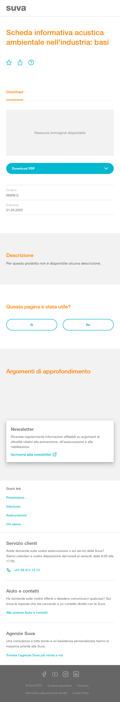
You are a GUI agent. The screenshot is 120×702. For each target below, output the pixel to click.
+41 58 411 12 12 (23, 570)
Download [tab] (14, 92)
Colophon (83, 685)
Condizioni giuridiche (60, 685)
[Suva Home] (16, 8)
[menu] (9, 62)
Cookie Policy (81, 693)
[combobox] (60, 168)
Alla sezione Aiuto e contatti (27, 612)
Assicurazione (16, 515)
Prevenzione (15, 497)
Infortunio (13, 506)
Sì (31, 325)
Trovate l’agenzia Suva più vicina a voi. (34, 655)
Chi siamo (13, 524)
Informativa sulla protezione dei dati (46, 693)
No (88, 325)
